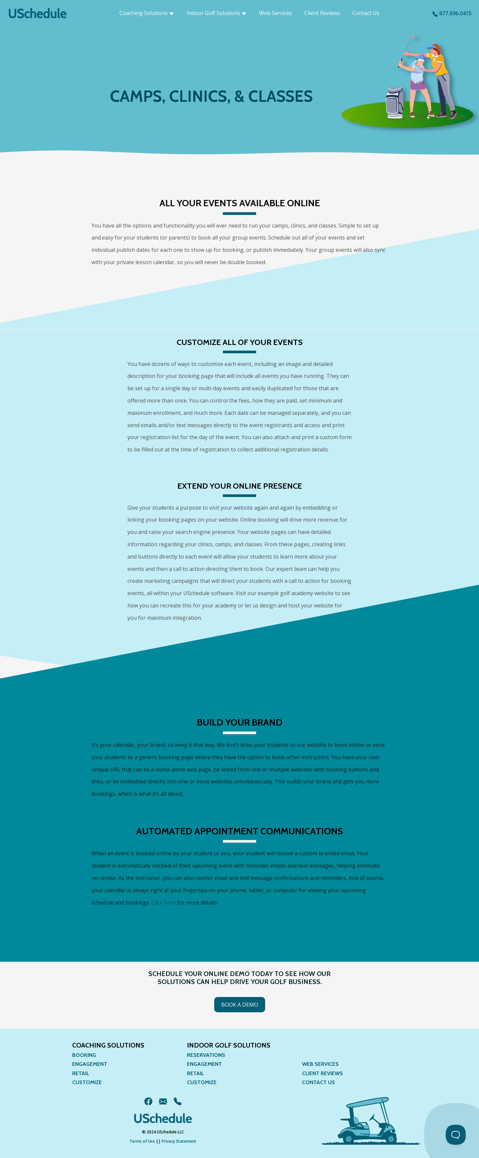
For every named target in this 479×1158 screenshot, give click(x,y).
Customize (87, 1082)
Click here (163, 902)
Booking (84, 1055)
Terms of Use (142, 1141)
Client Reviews (322, 13)
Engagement (89, 1064)
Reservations (206, 1055)
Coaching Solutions (146, 13)
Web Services (275, 13)
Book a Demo (239, 1004)
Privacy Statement (179, 1141)
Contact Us (366, 13)
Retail (80, 1073)
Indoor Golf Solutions (217, 13)
